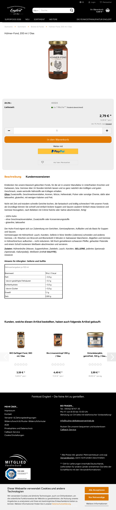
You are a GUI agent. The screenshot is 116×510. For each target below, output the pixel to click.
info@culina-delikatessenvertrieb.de (77, 420)
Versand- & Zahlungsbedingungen (20, 417)
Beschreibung (12, 176)
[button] (81, 2)
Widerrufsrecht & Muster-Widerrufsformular (25, 421)
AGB (6, 425)
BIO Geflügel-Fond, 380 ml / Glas (21, 354)
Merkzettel (106, 2)
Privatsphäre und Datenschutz (18, 428)
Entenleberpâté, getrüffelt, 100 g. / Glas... (95, 354)
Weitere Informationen (96, 503)
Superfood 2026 (13, 19)
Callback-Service (68, 429)
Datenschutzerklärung (61, 504)
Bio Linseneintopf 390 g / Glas (58, 354)
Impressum (9, 410)
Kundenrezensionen (38, 176)
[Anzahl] (58, 130)
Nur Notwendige (97, 497)
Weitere (53, 19)
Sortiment (39, 19)
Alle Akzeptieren (97, 490)
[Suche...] (35, 10)
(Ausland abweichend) (75, 107)
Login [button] (91, 2)
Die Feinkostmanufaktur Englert (94, 19)
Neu (27, 19)
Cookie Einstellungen (14, 435)
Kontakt (8, 414)
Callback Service (12, 432)
